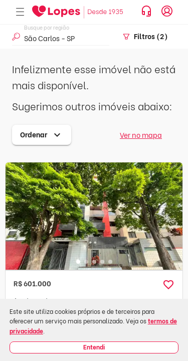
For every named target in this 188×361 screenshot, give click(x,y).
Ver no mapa (141, 134)
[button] (168, 285)
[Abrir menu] (20, 12)
